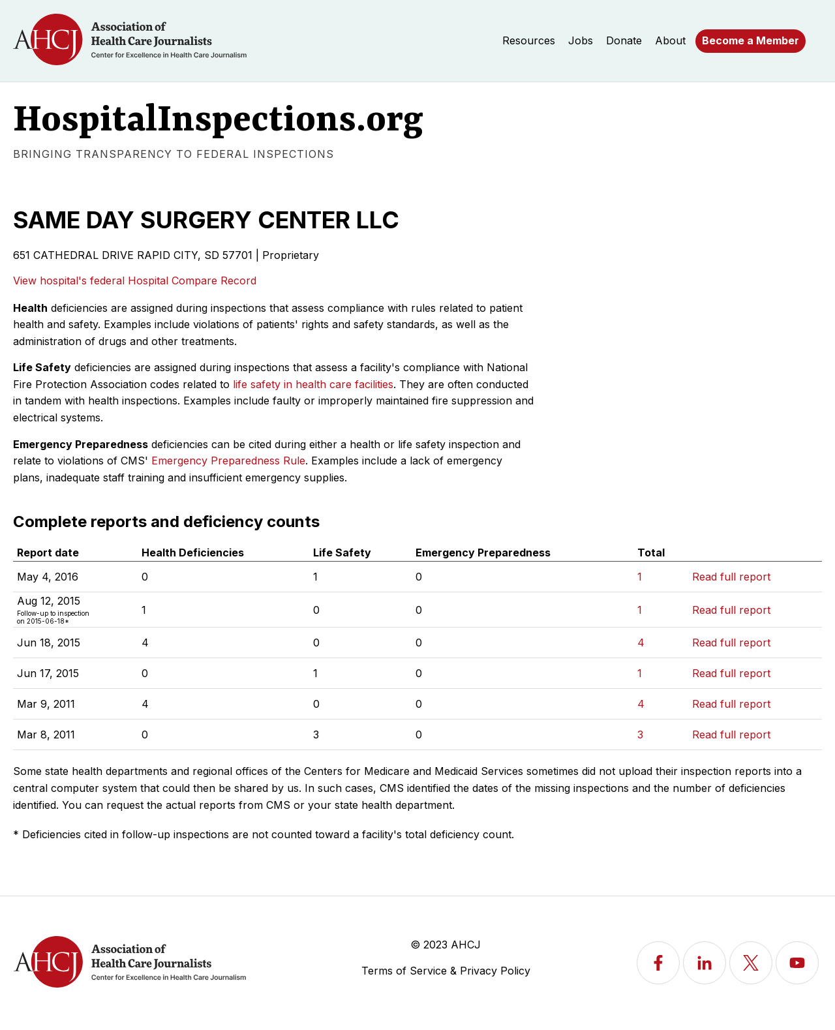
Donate (624, 40)
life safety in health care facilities (313, 384)
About (670, 40)
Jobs (580, 40)
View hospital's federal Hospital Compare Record (134, 280)
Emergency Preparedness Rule (228, 460)
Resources (528, 40)
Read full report (731, 576)
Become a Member (750, 40)
